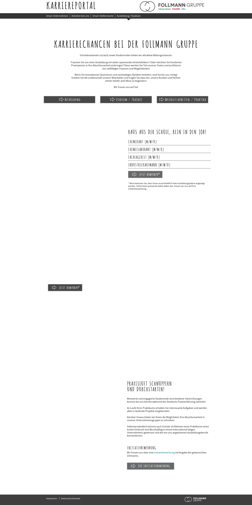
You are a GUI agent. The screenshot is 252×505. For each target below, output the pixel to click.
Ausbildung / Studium (128, 16)
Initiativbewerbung (164, 452)
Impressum (51, 498)
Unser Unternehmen (57, 16)
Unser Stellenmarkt (103, 16)
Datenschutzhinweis (70, 498)
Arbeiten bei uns (80, 16)
